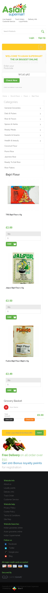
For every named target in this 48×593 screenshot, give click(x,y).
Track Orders (19, 19)
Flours (26, 96)
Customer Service (11, 499)
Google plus (14, 552)
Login (31, 38)
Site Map (7, 519)
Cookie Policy (9, 512)
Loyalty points (9, 488)
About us (7, 484)
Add (9, 244)
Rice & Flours (15, 96)
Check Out (29, 419)
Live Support (7, 19)
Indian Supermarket (12, 535)
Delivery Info (32, 19)
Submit (39, 433)
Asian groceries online (13, 532)
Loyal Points (23, 21)
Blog (11, 556)
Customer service (9, 21)
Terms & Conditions (12, 515)
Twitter (11, 548)
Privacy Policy (9, 508)
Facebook (13, 544)
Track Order (9, 496)
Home (5, 96)
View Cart (8, 419)
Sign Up (41, 38)
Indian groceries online (13, 528)
